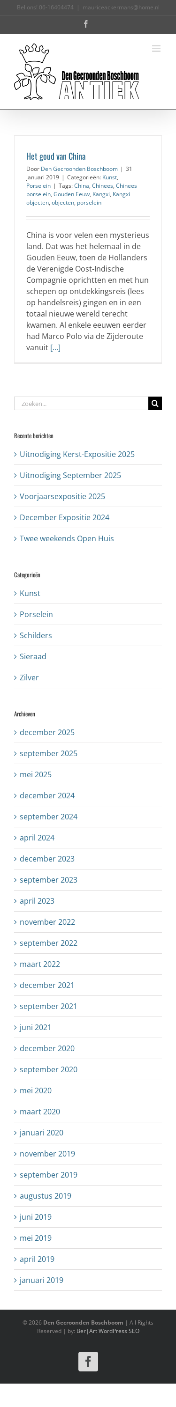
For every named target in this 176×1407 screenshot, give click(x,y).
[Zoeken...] (81, 403)
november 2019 (47, 1154)
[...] (55, 347)
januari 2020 (41, 1132)
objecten (63, 202)
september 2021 (48, 1006)
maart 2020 (40, 1111)
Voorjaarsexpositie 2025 (62, 496)
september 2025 (48, 753)
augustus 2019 (45, 1196)
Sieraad (33, 656)
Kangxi (101, 194)
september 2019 (48, 1175)
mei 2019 (36, 1238)
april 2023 (37, 901)
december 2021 (47, 985)
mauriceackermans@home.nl (121, 7)
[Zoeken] (155, 403)
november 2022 (47, 922)
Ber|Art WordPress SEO (108, 1331)
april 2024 (37, 837)
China (81, 186)
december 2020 (47, 1048)
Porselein (38, 186)
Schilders (36, 635)
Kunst (109, 177)
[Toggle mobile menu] (157, 48)
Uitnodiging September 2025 (70, 475)
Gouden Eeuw (72, 194)
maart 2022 (40, 964)
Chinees (102, 186)
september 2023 (48, 880)
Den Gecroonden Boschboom (79, 169)
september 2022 (48, 943)
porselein (89, 202)
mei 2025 (36, 774)
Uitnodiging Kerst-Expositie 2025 (77, 454)
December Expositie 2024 (64, 517)
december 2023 (47, 859)
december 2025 (47, 732)
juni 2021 (36, 1027)
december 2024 (47, 795)
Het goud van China (55, 156)
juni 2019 (36, 1217)
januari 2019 (41, 1280)
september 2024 (48, 816)
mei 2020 (36, 1090)
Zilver (29, 677)
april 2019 (37, 1259)
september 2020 (48, 1069)
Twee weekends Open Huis (67, 538)
